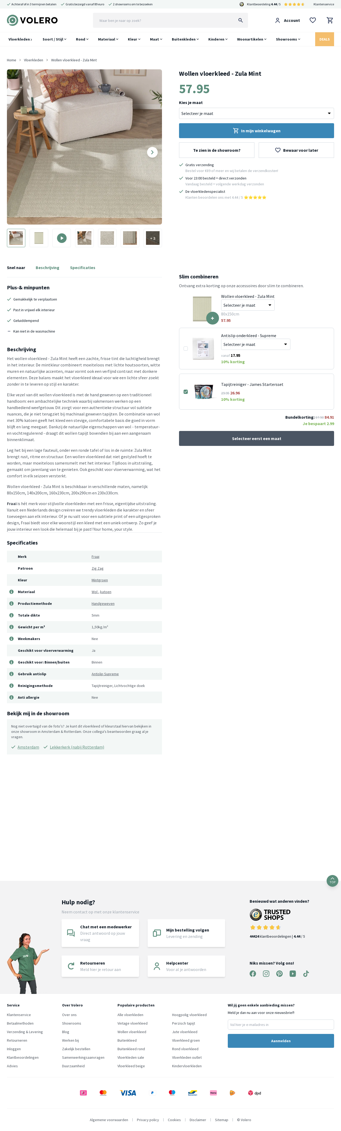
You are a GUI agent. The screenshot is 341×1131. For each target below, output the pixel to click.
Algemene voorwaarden (109, 1119)
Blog (65, 1031)
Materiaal (106, 39)
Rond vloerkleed (185, 1048)
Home (11, 60)
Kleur (132, 39)
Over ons (69, 1014)
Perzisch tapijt (183, 1023)
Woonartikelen (250, 39)
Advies (12, 1066)
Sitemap (221, 1119)
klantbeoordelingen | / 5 (279, 924)
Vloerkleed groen (186, 1040)
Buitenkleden (184, 39)
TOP (332, 880)
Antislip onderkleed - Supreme (248, 335)
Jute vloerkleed (184, 1031)
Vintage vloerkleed (132, 1023)
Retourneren (17, 1040)
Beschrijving (47, 267)
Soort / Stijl (53, 39)
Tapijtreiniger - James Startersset (252, 384)
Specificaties (82, 267)
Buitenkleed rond (131, 1048)
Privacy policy (148, 1119)
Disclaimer (198, 1119)
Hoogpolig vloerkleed (189, 1014)
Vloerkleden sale (130, 1057)
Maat (154, 39)
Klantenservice (324, 4)
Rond (80, 39)
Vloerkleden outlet (187, 1057)
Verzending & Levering (25, 1031)
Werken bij (70, 1040)
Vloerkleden (20, 39)
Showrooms (286, 39)
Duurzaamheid (73, 1066)
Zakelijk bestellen (76, 1048)
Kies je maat (191, 102)
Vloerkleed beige (131, 1066)
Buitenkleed (127, 1040)
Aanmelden (281, 1040)
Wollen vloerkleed (131, 1031)
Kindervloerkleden (187, 1066)
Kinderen (216, 39)
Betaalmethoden (20, 1023)
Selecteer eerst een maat (256, 438)
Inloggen (14, 1048)
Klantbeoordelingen (23, 1057)
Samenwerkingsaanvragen (83, 1057)
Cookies (174, 1119)
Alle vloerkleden (130, 1014)
